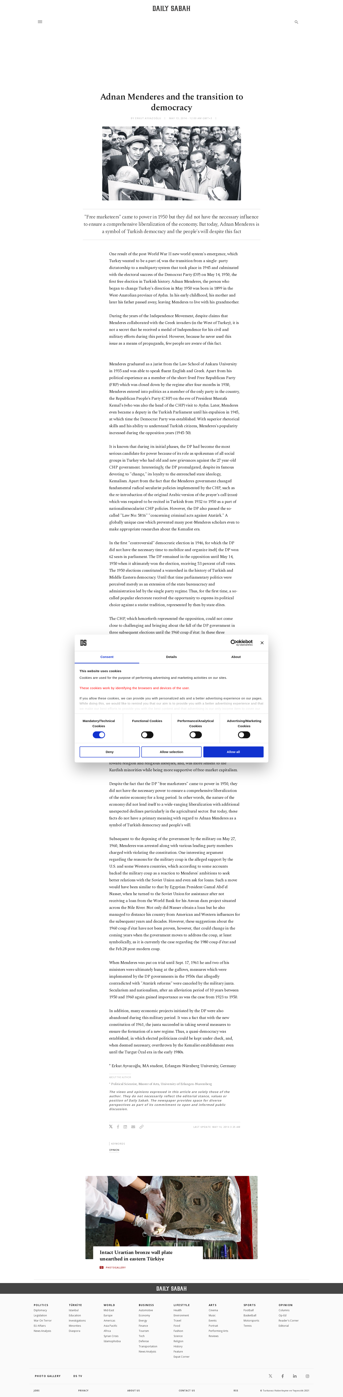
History (178, 1346)
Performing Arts (218, 1331)
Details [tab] (171, 657)
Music (212, 1315)
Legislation (40, 1315)
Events (212, 1320)
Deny (110, 752)
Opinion (286, 1305)
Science (178, 1336)
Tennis (248, 1326)
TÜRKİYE (75, 1305)
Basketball (250, 1315)
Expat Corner (182, 1357)
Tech (142, 1336)
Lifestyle (182, 1305)
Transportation (148, 1346)
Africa (107, 1331)
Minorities (75, 1326)
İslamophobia (112, 1341)
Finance (143, 1326)
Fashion (178, 1331)
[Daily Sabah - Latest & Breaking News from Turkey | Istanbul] (171, 8)
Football (249, 1310)
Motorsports (251, 1320)
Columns (284, 1310)
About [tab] (236, 657)
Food (177, 1326)
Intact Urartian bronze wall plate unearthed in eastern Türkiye (138, 1255)
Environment (181, 1315)
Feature (178, 1351)
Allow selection (171, 752)
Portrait (213, 1326)
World (109, 1305)
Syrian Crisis (111, 1336)
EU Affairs (40, 1326)
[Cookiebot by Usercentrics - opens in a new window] (234, 642)
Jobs (37, 1390)
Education (75, 1315)
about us (134, 1390)
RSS (235, 1390)
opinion (114, 1149)
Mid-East (109, 1310)
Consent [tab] (107, 657)
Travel (177, 1320)
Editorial (284, 1326)
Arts (213, 1305)
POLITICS (41, 1305)
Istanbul (74, 1310)
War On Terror (43, 1320)
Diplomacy (40, 1310)
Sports (250, 1305)
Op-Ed (282, 1315)
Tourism (144, 1331)
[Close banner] (262, 642)
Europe (108, 1315)
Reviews (213, 1336)
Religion (178, 1341)
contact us (187, 1390)
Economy (144, 1315)
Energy (143, 1320)
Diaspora (74, 1331)
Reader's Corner (289, 1320)
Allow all (233, 752)
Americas (109, 1320)
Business (146, 1305)
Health (178, 1310)
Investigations (77, 1320)
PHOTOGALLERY (116, 1267)
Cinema (213, 1310)
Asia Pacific (110, 1326)
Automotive (146, 1310)
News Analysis (42, 1331)
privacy (83, 1390)
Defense (144, 1341)
